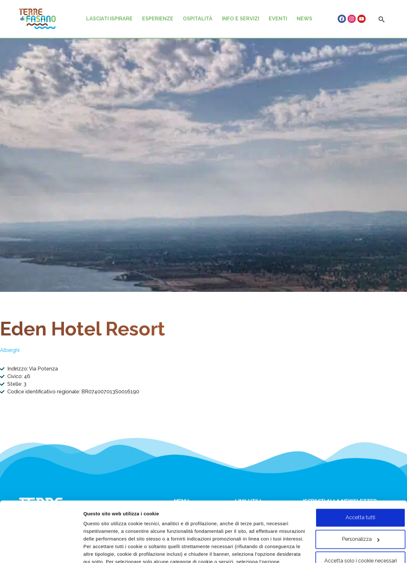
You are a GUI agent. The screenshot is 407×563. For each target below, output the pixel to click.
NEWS (304, 19)
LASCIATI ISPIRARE (109, 19)
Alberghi (9, 350)
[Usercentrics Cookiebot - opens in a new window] (41, 550)
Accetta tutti (354, 481)
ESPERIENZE (157, 19)
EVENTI (278, 19)
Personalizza (98, 550)
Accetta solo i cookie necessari (354, 524)
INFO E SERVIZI (240, 19)
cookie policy (282, 533)
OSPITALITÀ (197, 19)
